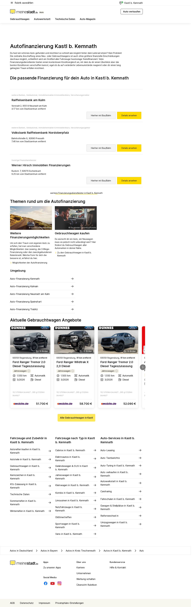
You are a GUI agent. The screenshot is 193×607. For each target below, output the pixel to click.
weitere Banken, (19, 95)
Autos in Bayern (46, 550)
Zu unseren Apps (52, 567)
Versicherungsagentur (80, 128)
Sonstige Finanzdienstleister (24, 160)
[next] (143, 367)
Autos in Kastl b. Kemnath (114, 550)
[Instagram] (59, 583)
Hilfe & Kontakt (118, 567)
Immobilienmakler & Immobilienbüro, (54, 95)
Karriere (80, 567)
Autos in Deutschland (21, 550)
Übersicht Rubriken (86, 584)
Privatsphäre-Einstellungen (69, 603)
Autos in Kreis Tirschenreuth (78, 550)
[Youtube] (52, 583)
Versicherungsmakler (80, 95)
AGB (12, 603)
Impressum (44, 603)
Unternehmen (83, 573)
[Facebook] (45, 583)
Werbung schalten (86, 579)
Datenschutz (27, 603)
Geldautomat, (32, 95)
